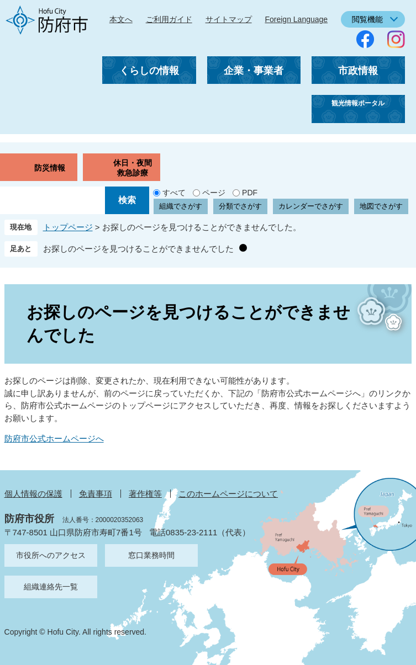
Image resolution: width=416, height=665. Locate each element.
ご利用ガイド (169, 19)
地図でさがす (381, 206)
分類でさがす (240, 206)
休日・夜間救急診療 (132, 167)
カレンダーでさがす (310, 206)
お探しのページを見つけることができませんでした (138, 248)
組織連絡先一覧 (51, 586)
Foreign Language (296, 19)
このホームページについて (228, 493)
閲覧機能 (367, 19)
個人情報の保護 (33, 493)
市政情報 (358, 70)
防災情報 (49, 167)
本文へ (121, 19)
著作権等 (145, 493)
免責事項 (95, 493)
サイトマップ (229, 19)
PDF (249, 192)
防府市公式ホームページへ (54, 438)
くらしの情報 (149, 70)
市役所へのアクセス (51, 555)
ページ (213, 192)
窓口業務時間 (151, 555)
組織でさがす (180, 206)
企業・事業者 (253, 70)
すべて (174, 192)
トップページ (68, 227)
